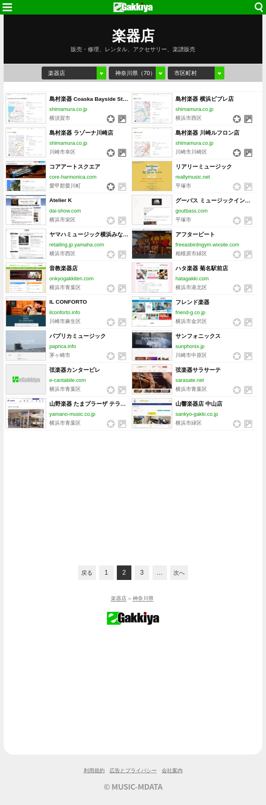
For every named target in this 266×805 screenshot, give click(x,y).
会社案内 (172, 770)
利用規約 (94, 770)
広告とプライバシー (133, 770)
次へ (179, 572)
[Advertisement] (133, 496)
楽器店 (119, 598)
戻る (87, 572)
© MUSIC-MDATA (133, 786)
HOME (133, 7)
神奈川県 (143, 598)
